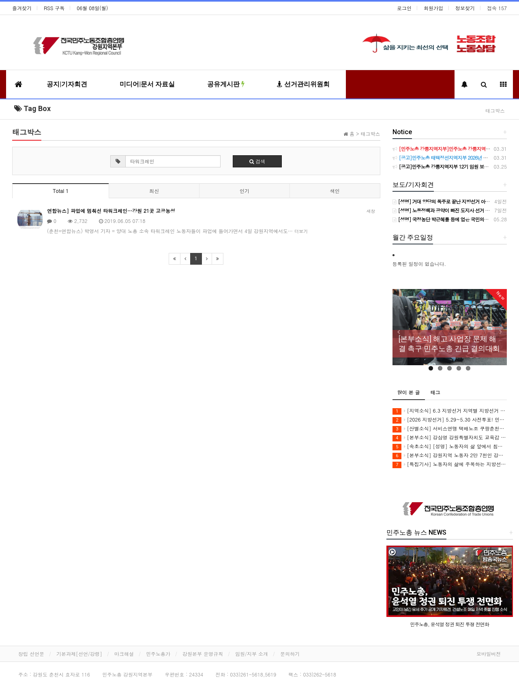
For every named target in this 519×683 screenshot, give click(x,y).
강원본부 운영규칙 (202, 653)
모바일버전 (488, 653)
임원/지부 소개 (251, 653)
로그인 (404, 7)
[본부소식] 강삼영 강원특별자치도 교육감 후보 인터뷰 (449, 437)
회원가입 (433, 7)
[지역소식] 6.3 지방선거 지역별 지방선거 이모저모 (449, 411)
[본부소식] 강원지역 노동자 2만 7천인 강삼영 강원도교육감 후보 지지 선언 (449, 455)
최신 (154, 190)
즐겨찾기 (22, 7)
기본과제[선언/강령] (79, 653)
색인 (335, 190)
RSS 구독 (54, 7)
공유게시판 (225, 84)
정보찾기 (465, 7)
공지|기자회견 (67, 84)
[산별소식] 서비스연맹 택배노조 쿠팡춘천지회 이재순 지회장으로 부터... (449, 428)
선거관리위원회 (303, 84)
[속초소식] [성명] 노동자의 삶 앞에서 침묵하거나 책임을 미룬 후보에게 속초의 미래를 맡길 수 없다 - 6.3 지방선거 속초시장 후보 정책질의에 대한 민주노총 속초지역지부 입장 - (449, 446)
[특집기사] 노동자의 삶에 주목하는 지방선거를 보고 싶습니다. (449, 464)
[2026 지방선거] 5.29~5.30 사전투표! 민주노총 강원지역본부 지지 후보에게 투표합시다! (449, 420)
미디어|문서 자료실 (147, 84)
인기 (244, 190)
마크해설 (124, 653)
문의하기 (290, 653)
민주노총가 (158, 653)
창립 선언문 (31, 653)
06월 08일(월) (92, 7)
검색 (257, 161)
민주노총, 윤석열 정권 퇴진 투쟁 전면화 (449, 624)
